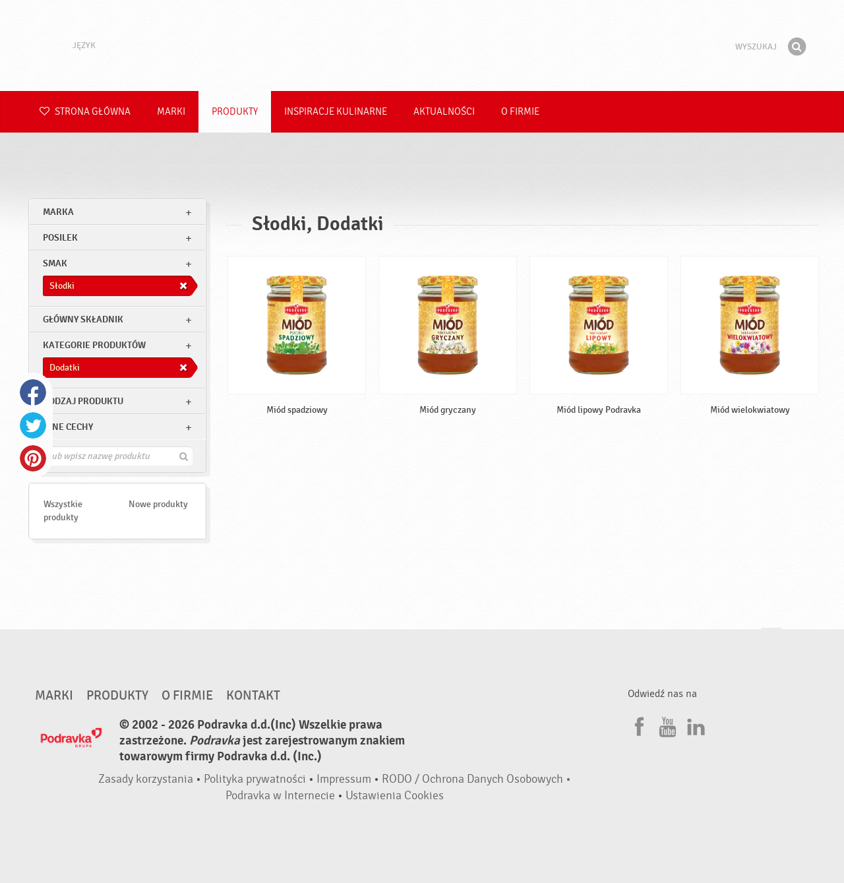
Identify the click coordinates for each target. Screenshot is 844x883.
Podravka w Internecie (280, 796)
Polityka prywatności (255, 779)
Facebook (33, 392)
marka (58, 212)
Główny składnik (83, 319)
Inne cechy (68, 427)
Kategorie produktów (94, 345)
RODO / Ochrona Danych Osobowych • (476, 779)
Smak (55, 263)
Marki (171, 111)
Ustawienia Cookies (395, 796)
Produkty (235, 111)
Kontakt (253, 696)
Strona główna (85, 111)
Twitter (33, 425)
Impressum (343, 779)
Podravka (422, 45)
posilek (60, 237)
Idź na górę (771, 641)
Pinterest (33, 458)
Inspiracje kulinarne (335, 111)
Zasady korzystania (145, 779)
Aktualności (444, 111)
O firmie (520, 111)
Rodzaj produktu (83, 401)
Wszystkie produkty (63, 511)
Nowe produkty (158, 504)
